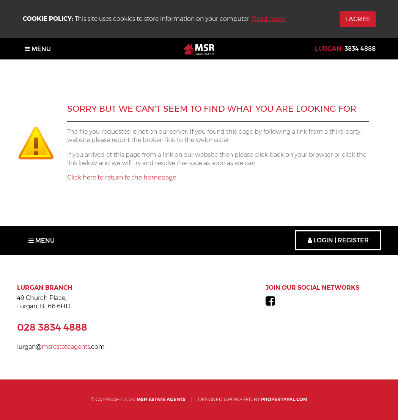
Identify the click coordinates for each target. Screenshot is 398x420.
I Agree (357, 19)
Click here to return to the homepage (121, 177)
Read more (268, 18)
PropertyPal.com (284, 399)
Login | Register (338, 240)
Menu (38, 49)
